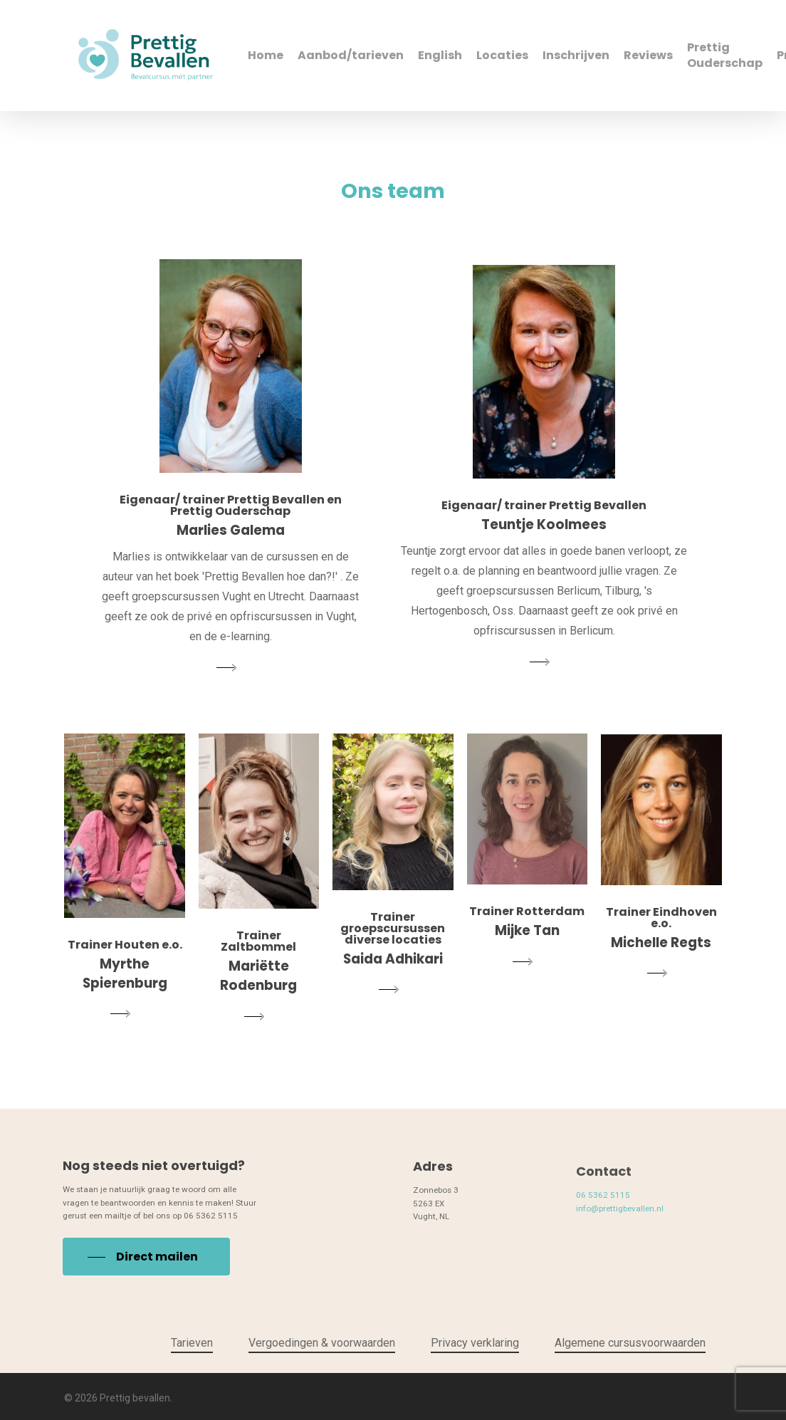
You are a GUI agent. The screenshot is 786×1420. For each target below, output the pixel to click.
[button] (146, 1290)
